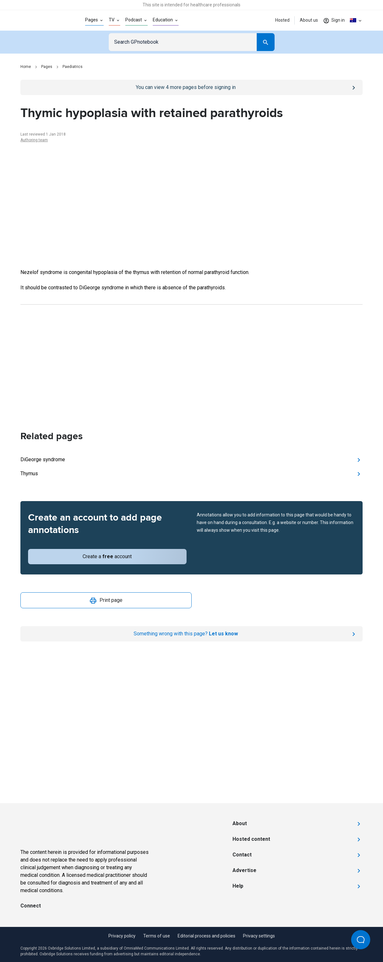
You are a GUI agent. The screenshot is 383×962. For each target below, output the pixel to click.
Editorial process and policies (206, 935)
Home (25, 66)
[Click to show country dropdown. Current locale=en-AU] (356, 20)
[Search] (266, 42)
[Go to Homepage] (42, 20)
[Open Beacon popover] (360, 939)
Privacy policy (122, 935)
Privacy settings (259, 935)
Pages (46, 66)
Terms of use (156, 935)
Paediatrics (73, 66)
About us (309, 20)
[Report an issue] (191, 633)
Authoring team (34, 140)
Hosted (282, 20)
